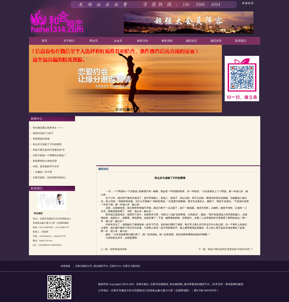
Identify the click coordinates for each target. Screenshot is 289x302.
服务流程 (167, 40)
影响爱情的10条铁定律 (45, 160)
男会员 (93, 40)
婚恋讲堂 (216, 40)
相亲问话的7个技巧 (43, 133)
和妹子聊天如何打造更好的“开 (49, 149)
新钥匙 (229, 284)
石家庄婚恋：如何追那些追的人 (49, 177)
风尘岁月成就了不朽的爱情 (47, 144)
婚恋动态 (191, 40)
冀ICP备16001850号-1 (206, 290)
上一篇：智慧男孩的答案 (113, 249)
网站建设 (238, 284)
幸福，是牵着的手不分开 (46, 166)
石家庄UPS (115, 266)
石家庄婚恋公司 (83, 266)
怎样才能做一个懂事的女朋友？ (49, 155)
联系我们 (240, 40)
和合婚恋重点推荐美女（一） (48, 127)
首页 (44, 40)
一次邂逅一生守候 (42, 172)
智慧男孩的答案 (41, 138)
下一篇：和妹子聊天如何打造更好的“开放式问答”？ (225, 249)
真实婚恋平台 (101, 266)
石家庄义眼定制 (131, 266)
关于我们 (68, 40)
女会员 (118, 40)
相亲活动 (142, 40)
